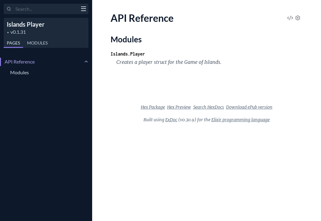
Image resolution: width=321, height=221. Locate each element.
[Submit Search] (9, 9)
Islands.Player (128, 53)
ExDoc (171, 119)
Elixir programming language (240, 119)
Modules (19, 72)
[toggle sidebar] (83, 9)
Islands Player (26, 24)
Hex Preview (179, 107)
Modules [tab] (37, 42)
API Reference (20, 61)
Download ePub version (249, 107)
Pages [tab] (13, 42)
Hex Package (153, 107)
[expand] (86, 62)
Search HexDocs (208, 107)
